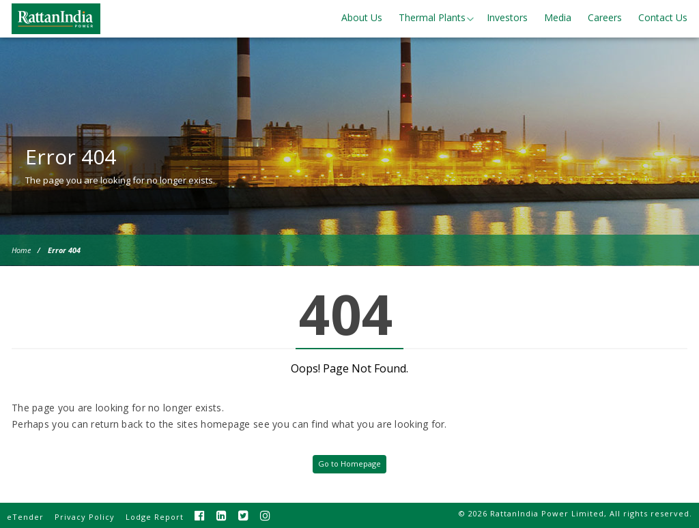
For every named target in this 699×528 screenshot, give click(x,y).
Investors (507, 17)
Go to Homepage (349, 463)
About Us (361, 17)
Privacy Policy (85, 517)
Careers (605, 17)
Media (557, 17)
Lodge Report (155, 517)
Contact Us (662, 17)
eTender (25, 517)
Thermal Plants (432, 17)
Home (21, 250)
